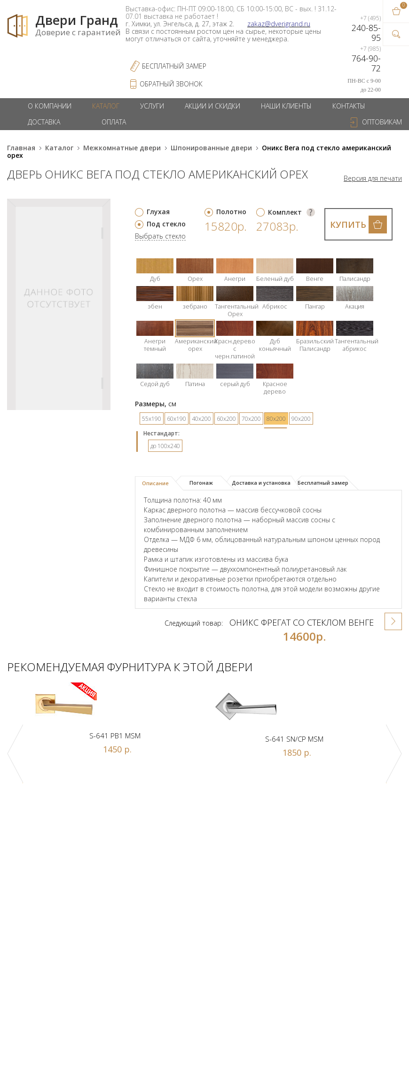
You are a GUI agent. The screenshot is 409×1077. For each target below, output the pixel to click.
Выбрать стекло (160, 236)
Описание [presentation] (155, 483)
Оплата (114, 121)
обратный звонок (171, 83)
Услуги (152, 105)
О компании (49, 105)
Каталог (105, 105)
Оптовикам (382, 121)
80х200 (276, 419)
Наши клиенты (286, 105)
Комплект (285, 212)
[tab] (159, 483)
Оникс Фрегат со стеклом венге (301, 622)
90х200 (301, 419)
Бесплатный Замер (174, 66)
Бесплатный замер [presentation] (323, 482)
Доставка (44, 121)
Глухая (158, 211)
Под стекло (166, 223)
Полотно (231, 211)
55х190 (151, 419)
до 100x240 (165, 446)
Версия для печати (373, 178)
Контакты (348, 105)
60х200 (226, 419)
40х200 (201, 419)
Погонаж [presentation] (201, 482)
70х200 (251, 419)
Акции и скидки (212, 105)
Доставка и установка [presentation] (261, 482)
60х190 (176, 419)
